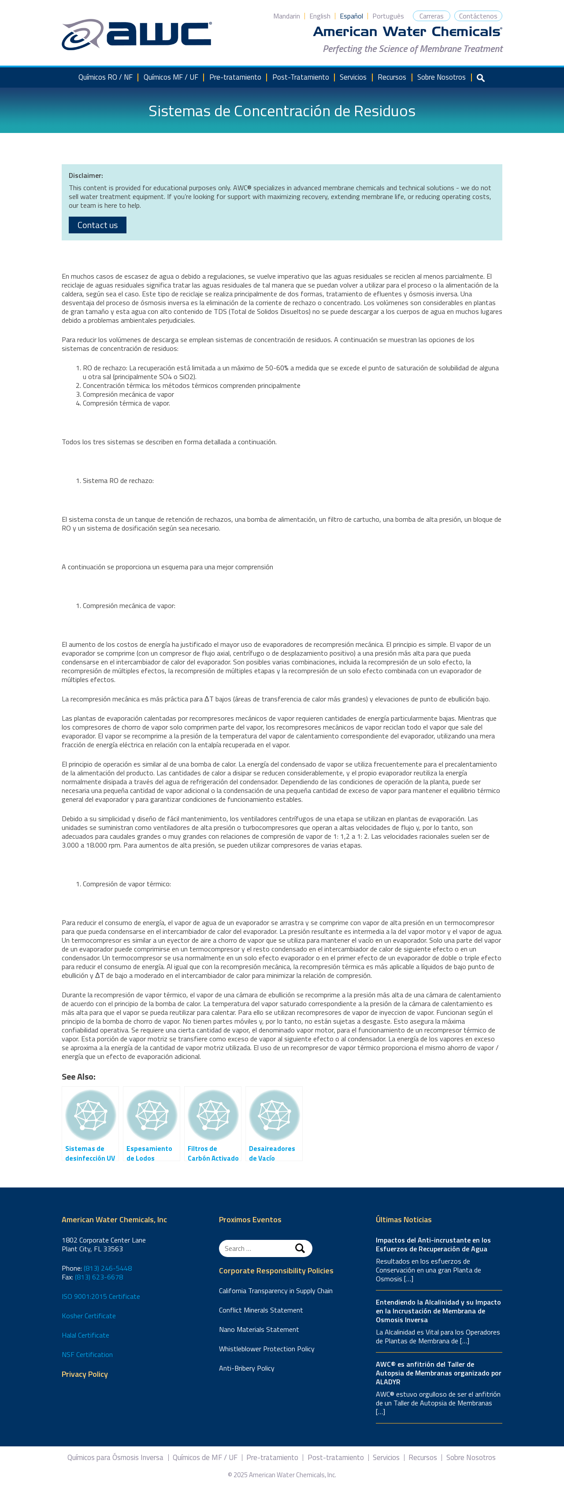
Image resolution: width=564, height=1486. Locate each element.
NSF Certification (87, 1354)
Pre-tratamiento (235, 77)
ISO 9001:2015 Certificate (101, 1296)
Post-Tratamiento (300, 77)
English (319, 15)
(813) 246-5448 (108, 1268)
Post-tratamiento (336, 1457)
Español (351, 15)
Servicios (353, 77)
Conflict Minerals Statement (261, 1310)
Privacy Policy (85, 1374)
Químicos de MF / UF (205, 1457)
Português (388, 15)
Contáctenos (478, 16)
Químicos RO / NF (105, 77)
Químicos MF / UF (171, 77)
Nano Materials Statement (259, 1329)
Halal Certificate (85, 1335)
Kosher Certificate (89, 1315)
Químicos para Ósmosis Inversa (115, 1457)
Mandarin (286, 15)
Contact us (98, 225)
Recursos (392, 77)
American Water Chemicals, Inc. (137, 35)
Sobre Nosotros (441, 77)
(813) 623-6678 (99, 1277)
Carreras (431, 16)
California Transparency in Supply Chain (276, 1290)
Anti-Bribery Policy (247, 1368)
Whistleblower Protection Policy (267, 1348)
